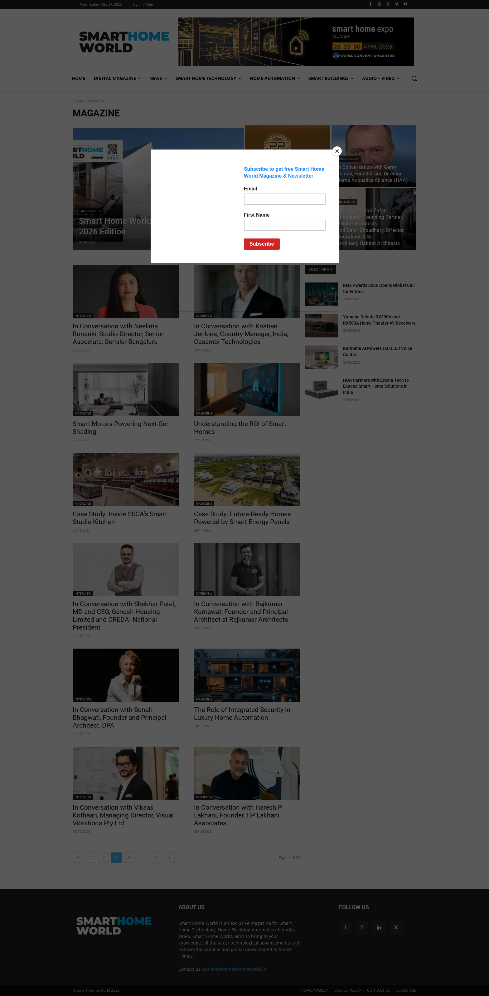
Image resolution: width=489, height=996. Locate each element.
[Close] (337, 151)
